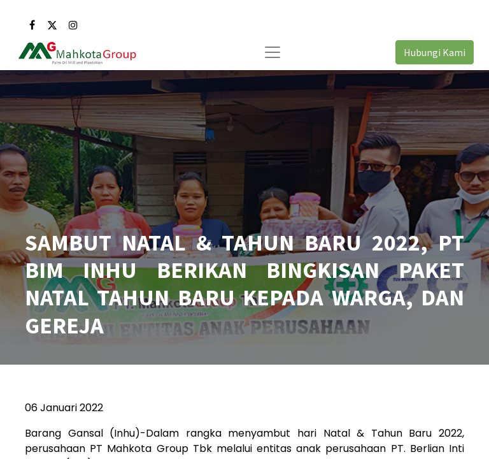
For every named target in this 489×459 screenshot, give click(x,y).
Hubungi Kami (434, 52)
